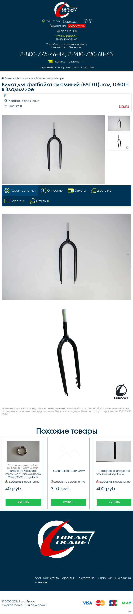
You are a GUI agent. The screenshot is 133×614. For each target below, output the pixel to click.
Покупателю (86, 578)
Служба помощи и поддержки (24, 605)
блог (76, 67)
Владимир (69, 21)
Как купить (62, 67)
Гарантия (46, 67)
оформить (77, 25)
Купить (23, 502)
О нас (101, 578)
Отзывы (124, 106)
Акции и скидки (119, 578)
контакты (87, 67)
